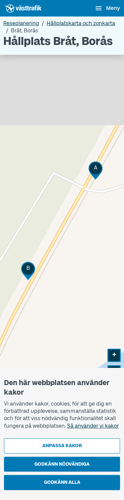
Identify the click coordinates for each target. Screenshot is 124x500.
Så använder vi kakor (93, 426)
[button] (96, 170)
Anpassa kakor (62, 445)
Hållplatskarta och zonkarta (81, 23)
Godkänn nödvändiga (62, 464)
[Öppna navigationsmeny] (107, 8)
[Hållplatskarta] (62, 230)
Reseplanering (21, 23)
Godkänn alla (62, 482)
